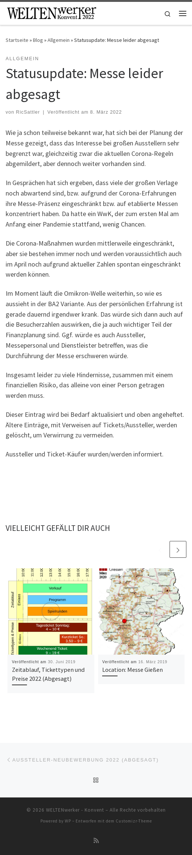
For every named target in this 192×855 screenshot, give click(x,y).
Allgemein (59, 40)
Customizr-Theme (134, 821)
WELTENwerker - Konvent (75, 810)
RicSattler (28, 112)
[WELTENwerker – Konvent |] (51, 12)
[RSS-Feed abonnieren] (96, 840)
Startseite (17, 40)
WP (68, 821)
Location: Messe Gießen (132, 669)
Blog (38, 40)
